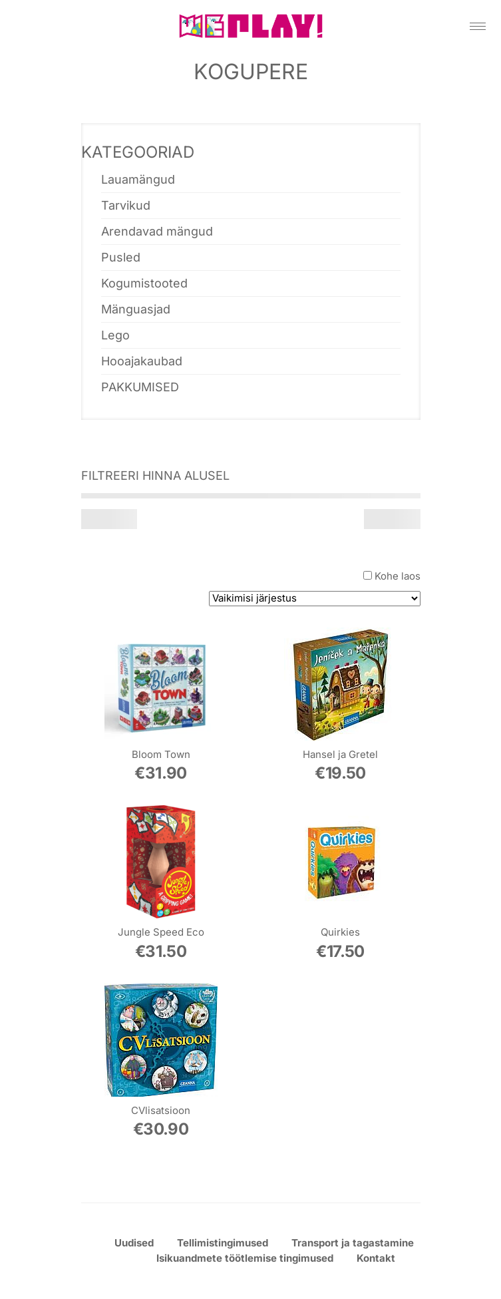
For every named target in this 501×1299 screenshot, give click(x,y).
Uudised (134, 1242)
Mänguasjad (135, 309)
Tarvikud (125, 205)
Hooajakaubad (141, 361)
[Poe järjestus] (314, 598)
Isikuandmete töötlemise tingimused (244, 1258)
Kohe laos (397, 576)
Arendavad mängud (157, 231)
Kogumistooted (144, 283)
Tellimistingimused (222, 1242)
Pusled (120, 257)
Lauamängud (138, 179)
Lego (115, 335)
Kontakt (376, 1258)
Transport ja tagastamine (352, 1242)
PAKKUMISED (140, 387)
